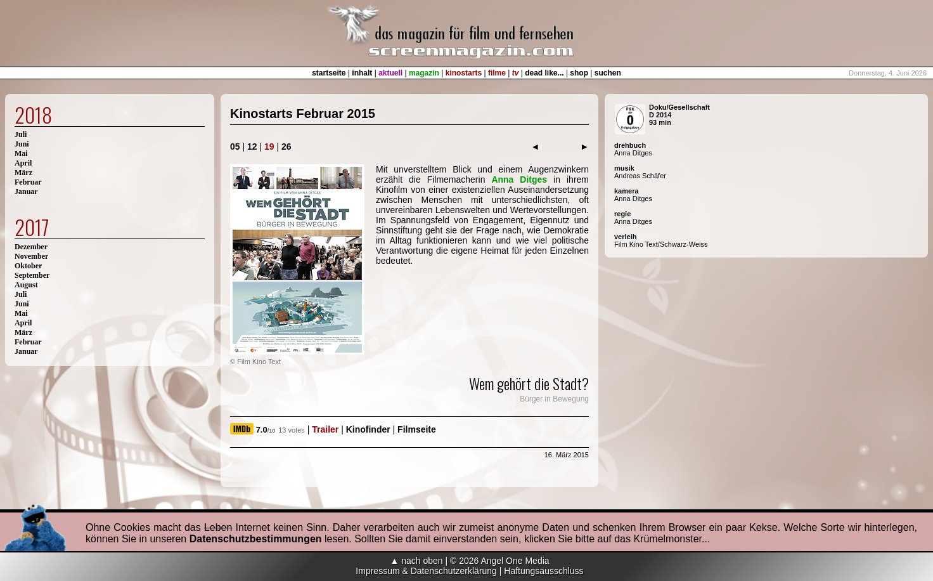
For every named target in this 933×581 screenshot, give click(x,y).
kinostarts (464, 73)
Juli (21, 134)
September (32, 275)
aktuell (390, 73)
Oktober (28, 265)
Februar (28, 182)
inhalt (362, 73)
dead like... (544, 73)
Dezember (31, 246)
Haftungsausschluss (543, 571)
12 (252, 146)
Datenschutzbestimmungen (256, 538)
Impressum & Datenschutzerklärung (426, 571)
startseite (328, 73)
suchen (608, 73)
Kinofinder (368, 429)
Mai (21, 153)
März (23, 172)
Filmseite (416, 429)
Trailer (325, 429)
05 (235, 146)
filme (497, 73)
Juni (22, 144)
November (31, 256)
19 (269, 146)
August (26, 284)
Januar (26, 191)
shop (579, 73)
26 (286, 146)
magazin (424, 73)
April (23, 163)
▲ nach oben (416, 561)
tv (515, 73)
